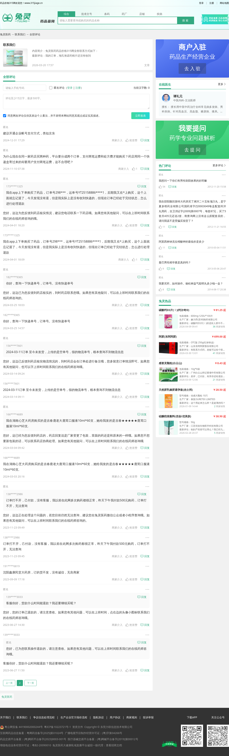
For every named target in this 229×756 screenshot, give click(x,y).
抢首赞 (131, 140)
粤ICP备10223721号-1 (57, 727)
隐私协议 (98, 717)
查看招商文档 (114, 745)
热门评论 (165, 166)
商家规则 (131, 717)
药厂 (124, 14)
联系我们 (20, 34)
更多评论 (219, 165)
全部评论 (9, 77)
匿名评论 (57, 87)
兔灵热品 (165, 301)
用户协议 (115, 717)
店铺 (142, 14)
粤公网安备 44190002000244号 (24, 727)
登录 (201, 3)
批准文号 (86, 14)
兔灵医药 (5, 34)
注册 (211, 3)
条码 (107, 14)
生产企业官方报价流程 (73, 717)
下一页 (30, 683)
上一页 (9, 683)
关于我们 (5, 717)
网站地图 (224, 3)
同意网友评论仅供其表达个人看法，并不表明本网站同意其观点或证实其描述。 (52, 115)
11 (162, 226)
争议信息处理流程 (44, 717)
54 (162, 186)
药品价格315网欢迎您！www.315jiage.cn (21, 3)
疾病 (159, 14)
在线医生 (165, 84)
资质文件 (77, 727)
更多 (222, 84)
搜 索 (185, 20)
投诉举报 (148, 717)
